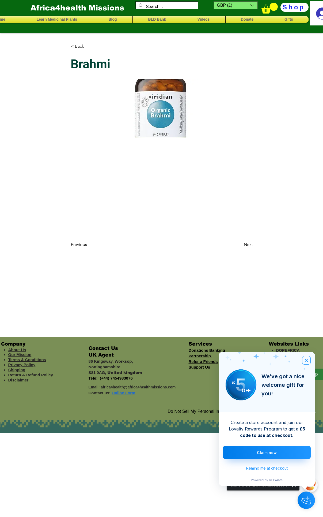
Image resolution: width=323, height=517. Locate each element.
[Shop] (294, 7)
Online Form (123, 393)
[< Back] (88, 46)
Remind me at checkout (267, 468)
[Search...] (166, 7)
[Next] (239, 244)
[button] (236, 5)
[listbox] (236, 5)
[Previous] (88, 244)
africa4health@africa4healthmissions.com (138, 387)
